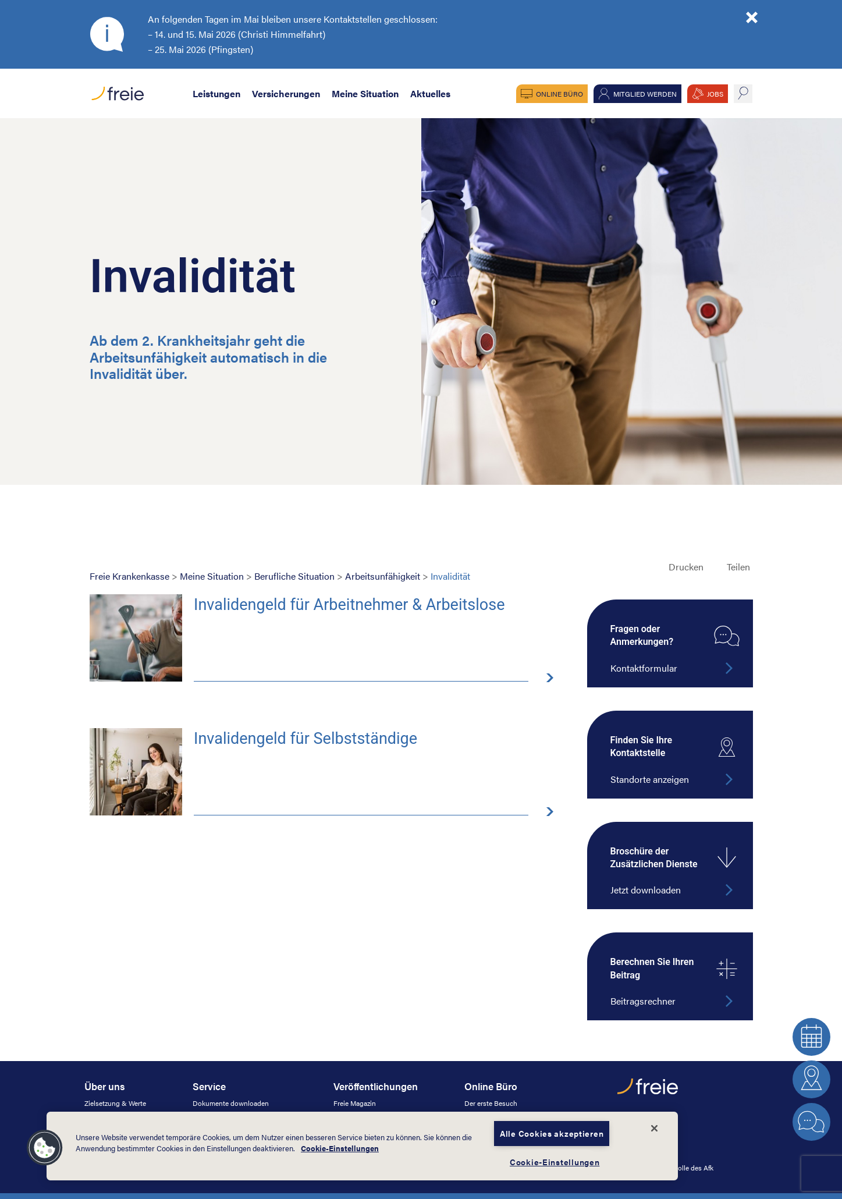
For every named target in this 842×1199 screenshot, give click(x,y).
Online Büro (559, 94)
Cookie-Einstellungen (340, 1148)
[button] (44, 1147)
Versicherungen (286, 93)
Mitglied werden (645, 94)
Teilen (738, 566)
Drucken (686, 566)
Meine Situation (365, 93)
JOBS (715, 94)
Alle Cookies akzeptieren (551, 1133)
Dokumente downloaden (231, 1102)
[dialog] (362, 1146)
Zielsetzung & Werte (115, 1102)
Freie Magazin (354, 1102)
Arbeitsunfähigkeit (382, 576)
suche (743, 93)
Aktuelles (430, 93)
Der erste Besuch (490, 1102)
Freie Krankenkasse (129, 576)
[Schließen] (654, 1128)
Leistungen (216, 93)
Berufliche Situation (294, 576)
